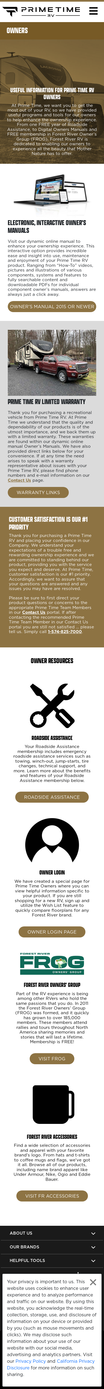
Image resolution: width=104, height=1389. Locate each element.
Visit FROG (52, 1068)
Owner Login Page (52, 942)
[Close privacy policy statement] (93, 1282)
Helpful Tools (27, 1260)
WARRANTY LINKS (38, 492)
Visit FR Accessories (52, 1206)
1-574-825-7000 (65, 641)
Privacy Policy (31, 1361)
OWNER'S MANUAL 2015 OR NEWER (52, 307)
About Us (21, 1233)
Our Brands (24, 1247)
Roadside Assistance (52, 807)
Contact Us (19, 480)
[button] (93, 11)
